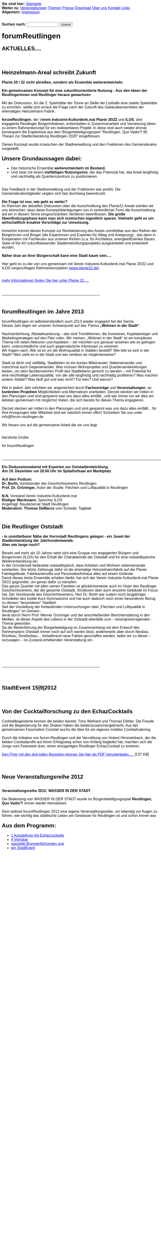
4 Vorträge (19, 839)
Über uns (99, 8)
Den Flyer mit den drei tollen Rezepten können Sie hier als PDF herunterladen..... (68, 754)
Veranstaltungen (33, 8)
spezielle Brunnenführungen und (37, 844)
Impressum (31, 12)
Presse (68, 8)
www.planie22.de (84, 268)
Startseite (34, 4)
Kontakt (114, 8)
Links (126, 8)
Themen (54, 8)
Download (83, 8)
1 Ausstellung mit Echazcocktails (37, 835)
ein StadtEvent (23, 848)
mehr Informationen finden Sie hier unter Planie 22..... (45, 280)
